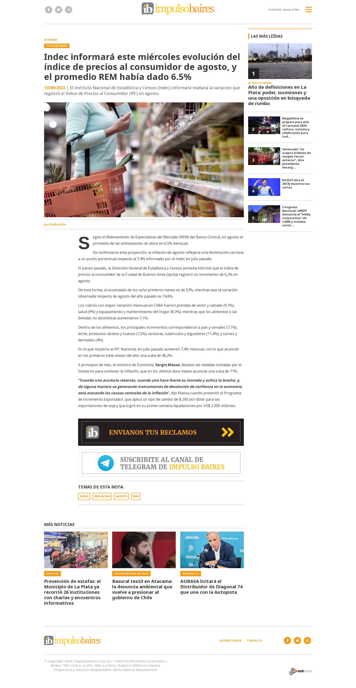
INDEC (84, 496)
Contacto (254, 640)
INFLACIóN (102, 496)
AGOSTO (121, 496)
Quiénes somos (230, 640)
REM (136, 496)
